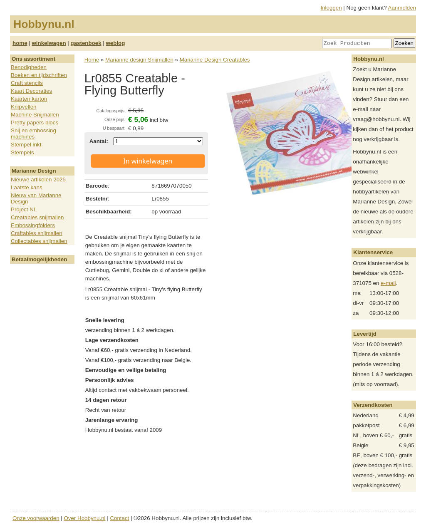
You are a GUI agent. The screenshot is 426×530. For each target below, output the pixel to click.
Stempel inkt (26, 144)
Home (91, 60)
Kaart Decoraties (31, 91)
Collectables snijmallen (39, 241)
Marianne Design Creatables (215, 60)
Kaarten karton (29, 99)
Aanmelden (402, 8)
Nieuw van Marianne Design (36, 198)
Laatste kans (26, 187)
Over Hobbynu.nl (85, 518)
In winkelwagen (147, 161)
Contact (119, 518)
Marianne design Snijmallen (139, 60)
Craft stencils (27, 83)
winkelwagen (49, 43)
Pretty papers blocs (34, 122)
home (19, 43)
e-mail (388, 283)
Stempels (22, 152)
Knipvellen (24, 107)
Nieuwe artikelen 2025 (38, 179)
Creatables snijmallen (37, 217)
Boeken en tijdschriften (39, 75)
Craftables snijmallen (36, 233)
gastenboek (86, 43)
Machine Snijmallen (35, 114)
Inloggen (331, 8)
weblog (115, 43)
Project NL (24, 209)
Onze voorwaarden (35, 518)
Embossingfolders (33, 225)
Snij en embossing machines (33, 133)
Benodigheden (29, 67)
